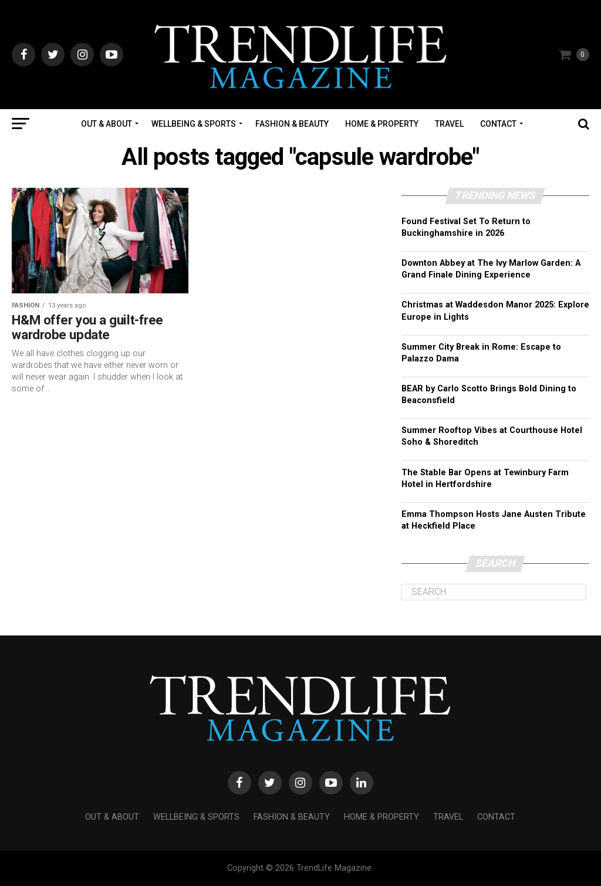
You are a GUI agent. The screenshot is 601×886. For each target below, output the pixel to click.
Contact (498, 123)
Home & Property (381, 123)
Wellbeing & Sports (193, 123)
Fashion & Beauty (292, 123)
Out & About (106, 123)
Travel (449, 123)
